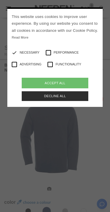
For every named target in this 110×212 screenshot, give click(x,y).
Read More (20, 37)
